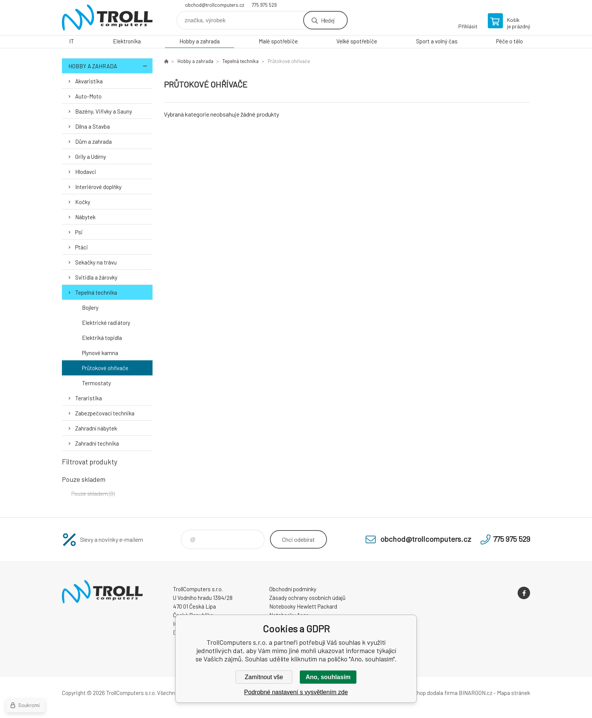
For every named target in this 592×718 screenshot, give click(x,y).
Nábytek (85, 217)
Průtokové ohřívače (105, 367)
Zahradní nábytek (96, 428)
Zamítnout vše (264, 677)
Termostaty (96, 383)
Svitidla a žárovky (96, 277)
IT (71, 41)
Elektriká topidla (102, 337)
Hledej (328, 20)
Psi (79, 232)
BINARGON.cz (475, 692)
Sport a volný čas (437, 41)
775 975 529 (264, 5)
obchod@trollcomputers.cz (214, 5)
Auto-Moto (88, 96)
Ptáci (81, 247)
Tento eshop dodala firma (426, 692)
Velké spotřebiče (356, 41)
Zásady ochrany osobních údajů (307, 597)
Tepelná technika (96, 292)
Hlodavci (85, 171)
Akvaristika (89, 81)
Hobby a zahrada (199, 41)
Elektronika (127, 41)
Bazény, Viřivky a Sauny (103, 111)
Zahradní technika (97, 443)
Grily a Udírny (90, 156)
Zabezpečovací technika (104, 413)
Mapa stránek (513, 692)
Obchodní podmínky (292, 589)
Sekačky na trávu (96, 262)
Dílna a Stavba (92, 126)
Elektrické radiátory (106, 322)
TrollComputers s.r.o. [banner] (107, 17)
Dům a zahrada (93, 141)
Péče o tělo (509, 41)
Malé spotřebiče (278, 41)
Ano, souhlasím (327, 677)
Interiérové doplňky (98, 186)
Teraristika (88, 398)
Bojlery (90, 307)
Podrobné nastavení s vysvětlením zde (296, 692)
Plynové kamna (100, 352)
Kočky (82, 201)
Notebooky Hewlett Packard (303, 606)
